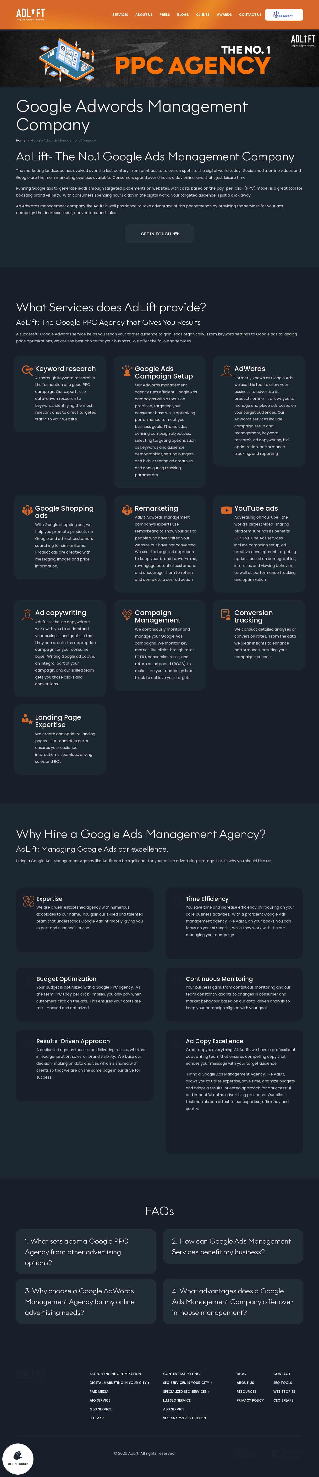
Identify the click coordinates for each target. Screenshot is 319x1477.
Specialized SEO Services (185, 1391)
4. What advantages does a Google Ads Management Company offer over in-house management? (232, 1301)
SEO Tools (282, 1382)
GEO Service (100, 1409)
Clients (203, 14)
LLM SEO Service (177, 1400)
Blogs (183, 14)
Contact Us (250, 14)
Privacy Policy (250, 1400)
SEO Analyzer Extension (184, 1418)
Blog (241, 1373)
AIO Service (100, 1400)
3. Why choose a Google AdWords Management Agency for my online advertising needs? (80, 1301)
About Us (144, 14)
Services (120, 14)
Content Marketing (181, 1373)
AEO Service (173, 1409)
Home (21, 140)
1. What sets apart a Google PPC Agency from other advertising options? (76, 1252)
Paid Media (99, 1391)
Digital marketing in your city (119, 1382)
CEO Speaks (283, 1400)
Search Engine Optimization (115, 1373)
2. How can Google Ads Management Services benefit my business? (231, 1246)
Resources (246, 1391)
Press (165, 14)
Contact (282, 1373)
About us (245, 1382)
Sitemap (97, 1418)
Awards (224, 14)
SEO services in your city (186, 1382)
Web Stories (284, 1391)
